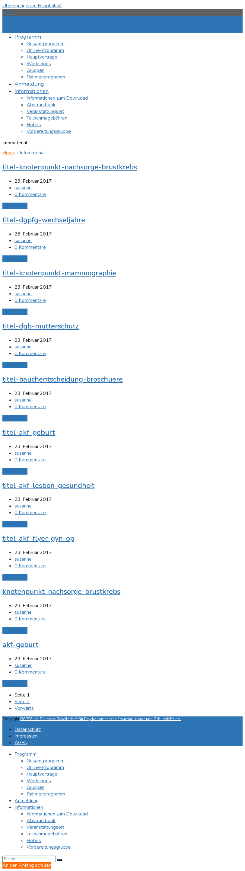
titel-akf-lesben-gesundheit (48, 485)
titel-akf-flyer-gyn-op (38, 538)
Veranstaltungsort (45, 827)
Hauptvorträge (42, 774)
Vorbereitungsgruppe (49, 847)
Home (8, 152)
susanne (23, 187)
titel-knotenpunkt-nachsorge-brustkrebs (69, 167)
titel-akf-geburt (28, 432)
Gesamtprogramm (46, 760)
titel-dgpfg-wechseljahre (43, 220)
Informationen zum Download (57, 814)
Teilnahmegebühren (47, 834)
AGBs (20, 742)
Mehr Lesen (14, 206)
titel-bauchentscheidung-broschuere (62, 379)
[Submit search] (59, 860)
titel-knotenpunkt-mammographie (59, 273)
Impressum (26, 736)
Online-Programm (45, 767)
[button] (8, 12)
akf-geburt (20, 644)
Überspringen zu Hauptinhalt (32, 5)
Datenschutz (27, 729)
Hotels (34, 840)
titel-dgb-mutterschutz (40, 326)
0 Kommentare (30, 194)
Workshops (39, 780)
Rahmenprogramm (46, 794)
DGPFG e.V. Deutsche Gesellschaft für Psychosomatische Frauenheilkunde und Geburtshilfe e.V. (100, 718)
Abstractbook (41, 820)
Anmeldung (26, 800)
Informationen (28, 807)
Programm (25, 754)
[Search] (29, 859)
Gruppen (35, 787)
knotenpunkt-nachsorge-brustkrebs (61, 591)
